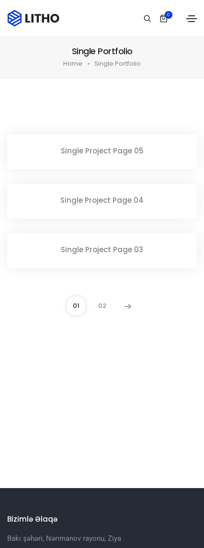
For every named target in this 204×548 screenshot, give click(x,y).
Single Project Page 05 (102, 151)
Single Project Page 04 (102, 200)
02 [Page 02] (102, 305)
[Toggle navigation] (191, 18)
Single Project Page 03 (102, 250)
